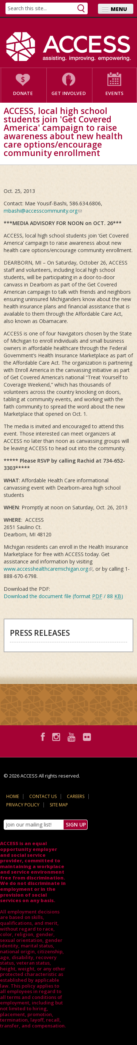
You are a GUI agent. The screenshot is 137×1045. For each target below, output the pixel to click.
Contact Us (43, 796)
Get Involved (69, 93)
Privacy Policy (22, 805)
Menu (119, 8)
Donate (23, 93)
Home (12, 796)
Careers (75, 796)
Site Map (59, 805)
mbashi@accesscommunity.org (43, 210)
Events (114, 93)
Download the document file (63, 596)
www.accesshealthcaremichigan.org (48, 568)
